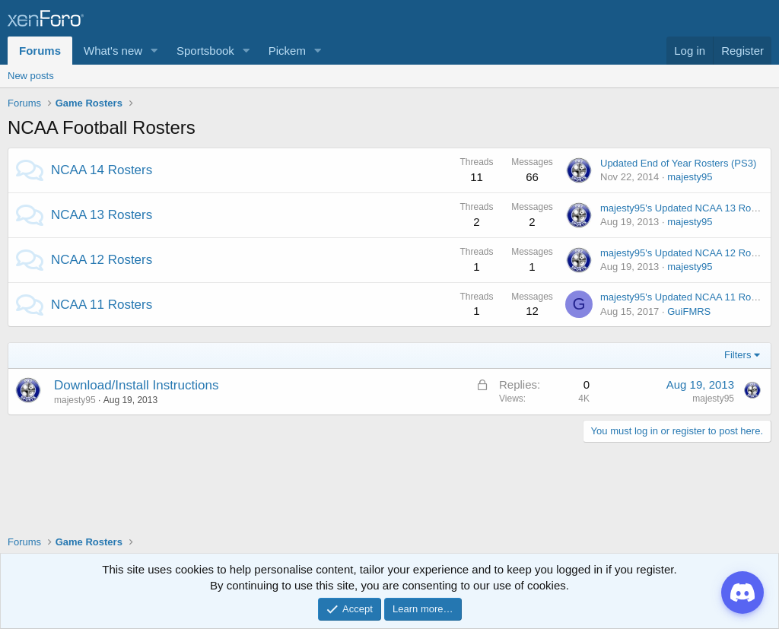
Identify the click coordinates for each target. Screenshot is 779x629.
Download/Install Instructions (136, 385)
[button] (154, 51)
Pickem (287, 50)
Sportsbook (205, 50)
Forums (40, 50)
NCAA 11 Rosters (101, 304)
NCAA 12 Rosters (101, 260)
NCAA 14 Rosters (101, 170)
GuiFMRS (689, 311)
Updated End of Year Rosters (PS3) (678, 163)
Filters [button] (737, 355)
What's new (113, 50)
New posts (31, 75)
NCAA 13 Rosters (101, 215)
